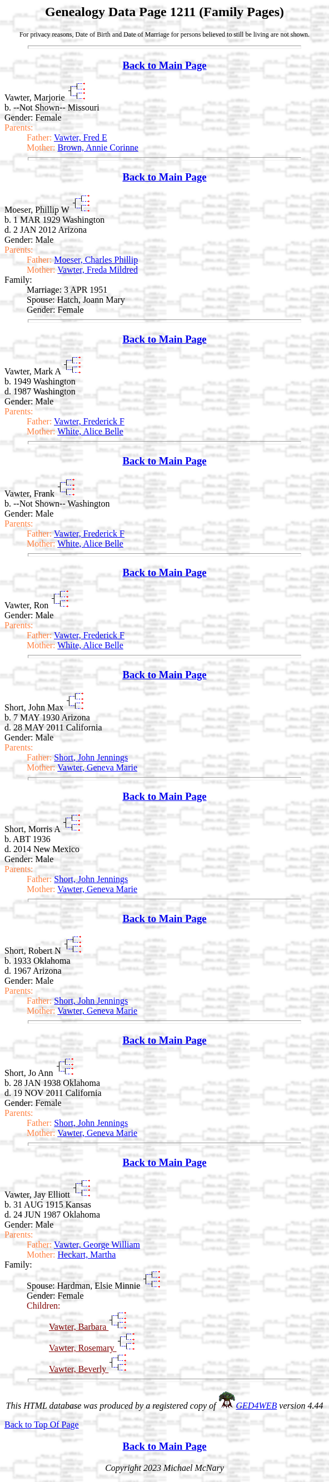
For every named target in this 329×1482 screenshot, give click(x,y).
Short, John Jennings (91, 757)
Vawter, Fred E (80, 137)
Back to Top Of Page (41, 1424)
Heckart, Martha (87, 1254)
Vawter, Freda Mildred (97, 269)
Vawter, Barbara (78, 1326)
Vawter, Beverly (78, 1369)
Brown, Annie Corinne (98, 147)
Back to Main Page (164, 65)
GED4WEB (256, 1405)
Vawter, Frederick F (89, 421)
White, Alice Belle (90, 431)
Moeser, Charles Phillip (96, 259)
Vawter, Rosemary (83, 1348)
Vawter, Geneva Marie (97, 767)
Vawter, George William (97, 1244)
